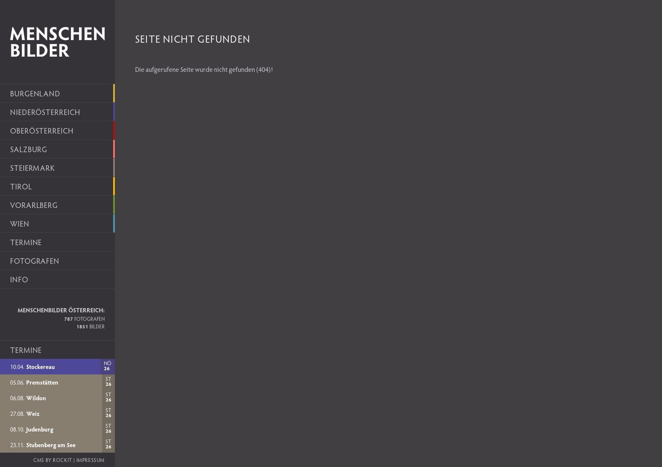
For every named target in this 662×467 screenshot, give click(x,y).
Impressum (90, 459)
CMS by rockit (52, 459)
